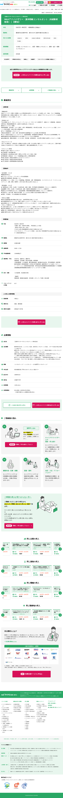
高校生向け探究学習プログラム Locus (24, 753)
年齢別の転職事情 (17, 711)
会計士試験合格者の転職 (42, 714)
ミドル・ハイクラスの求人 (51, 748)
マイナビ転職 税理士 (54, 739)
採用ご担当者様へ (32, 1)
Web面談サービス (5, 721)
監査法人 (27, 714)
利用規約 (50, 705)
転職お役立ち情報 (17, 707)
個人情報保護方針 (30, 779)
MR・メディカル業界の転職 (21, 739)
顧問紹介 (20, 766)
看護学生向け (24, 748)
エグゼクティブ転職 (45, 764)
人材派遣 (12, 764)
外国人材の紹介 (26, 768)
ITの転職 (12, 739)
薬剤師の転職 (24, 766)
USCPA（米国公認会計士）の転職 (41, 717)
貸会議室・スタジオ (33, 771)
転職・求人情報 (38, 748)
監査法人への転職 (40, 704)
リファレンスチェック (49, 771)
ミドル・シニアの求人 (18, 750)
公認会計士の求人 (29, 9)
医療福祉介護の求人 (53, 750)
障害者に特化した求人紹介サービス (28, 750)
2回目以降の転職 (5, 709)
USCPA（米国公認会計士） (30, 712)
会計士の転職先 (17, 709)
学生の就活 (12, 748)
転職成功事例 (16, 704)
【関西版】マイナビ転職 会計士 (7, 727)
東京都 (27, 725)
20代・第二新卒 (27, 764)
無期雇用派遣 (55, 766)
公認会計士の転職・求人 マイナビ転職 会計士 (11, 9)
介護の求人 (12, 768)
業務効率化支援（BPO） (20, 771)
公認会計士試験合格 (30, 709)
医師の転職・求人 (44, 766)
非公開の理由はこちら (11, 641)
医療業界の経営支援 (18, 768)
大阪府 (27, 726)
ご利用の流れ (5, 711)
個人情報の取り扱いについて (54, 707)
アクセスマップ (51, 701)
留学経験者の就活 (18, 748)
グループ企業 (24, 779)
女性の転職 (30, 739)
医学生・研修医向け (31, 748)
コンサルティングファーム (30, 719)
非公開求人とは (5, 716)
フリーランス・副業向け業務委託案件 (42, 750)
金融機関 (27, 721)
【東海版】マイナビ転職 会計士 (7, 731)
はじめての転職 (5, 707)
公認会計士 (28, 707)
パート (11, 750)
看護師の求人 (30, 766)
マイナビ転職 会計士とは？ (6, 705)
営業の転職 (6, 739)
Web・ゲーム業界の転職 (18, 764)
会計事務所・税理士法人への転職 (42, 707)
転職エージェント (37, 764)
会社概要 (3, 779)
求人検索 (23, 9)
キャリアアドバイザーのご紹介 (7, 714)
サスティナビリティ (14, 779)
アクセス (7, 779)
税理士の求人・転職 (14, 766)
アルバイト (59, 748)
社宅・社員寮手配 (41, 771)
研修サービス (12, 771)
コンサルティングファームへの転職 (42, 710)
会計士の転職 (52, 764)
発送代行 (27, 771)
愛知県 (27, 728)
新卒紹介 (32, 764)
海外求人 (43, 748)
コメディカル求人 (36, 766)
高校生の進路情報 (13, 753)
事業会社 (27, 723)
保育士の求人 (50, 766)
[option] (42, 549)
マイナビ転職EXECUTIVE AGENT (41, 739)
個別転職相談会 (5, 718)
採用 (20, 779)
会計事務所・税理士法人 (30, 716)
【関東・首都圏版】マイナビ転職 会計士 (7, 724)
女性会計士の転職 (40, 721)
